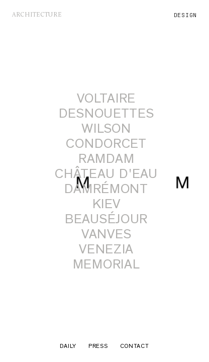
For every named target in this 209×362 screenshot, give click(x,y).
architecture (37, 15)
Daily (68, 347)
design (185, 15)
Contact (134, 347)
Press (98, 347)
